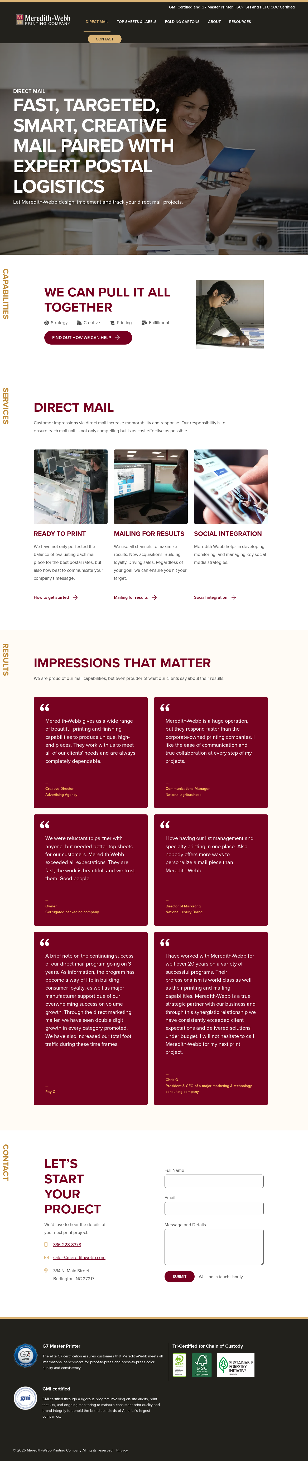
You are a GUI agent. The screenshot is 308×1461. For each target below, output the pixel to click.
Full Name (174, 1170)
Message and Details (185, 1225)
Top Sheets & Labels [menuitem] (137, 21)
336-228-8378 (67, 1244)
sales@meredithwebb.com (79, 1257)
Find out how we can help (81, 338)
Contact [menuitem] (105, 39)
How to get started (51, 597)
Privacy (122, 1450)
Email (170, 1197)
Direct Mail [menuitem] (97, 21)
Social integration (210, 597)
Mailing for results (131, 597)
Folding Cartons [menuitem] (182, 21)
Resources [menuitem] (240, 21)
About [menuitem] (214, 21)
